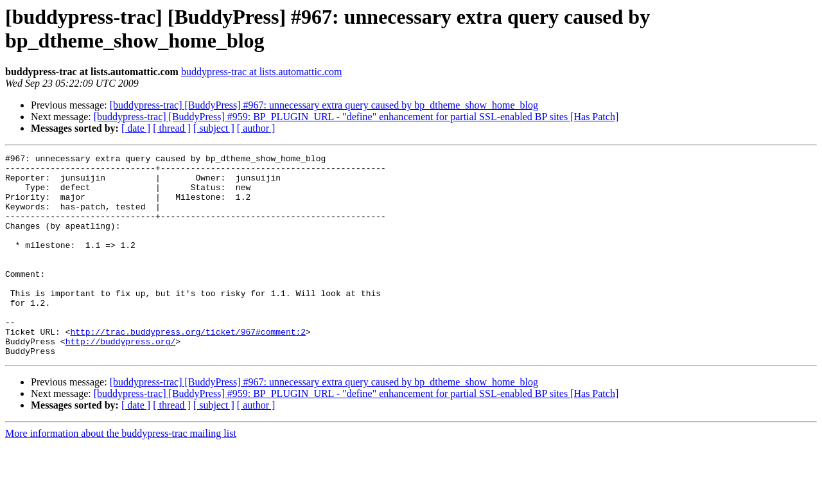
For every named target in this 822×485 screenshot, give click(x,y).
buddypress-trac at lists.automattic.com (261, 71)
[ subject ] (213, 128)
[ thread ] (172, 128)
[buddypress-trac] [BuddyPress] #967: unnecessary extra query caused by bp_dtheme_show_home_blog (324, 105)
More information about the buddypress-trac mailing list (120, 473)
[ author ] (256, 128)
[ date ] (135, 128)
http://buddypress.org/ (121, 379)
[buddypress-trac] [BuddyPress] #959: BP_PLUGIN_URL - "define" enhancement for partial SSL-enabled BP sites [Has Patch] (356, 116)
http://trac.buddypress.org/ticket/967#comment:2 (188, 368)
